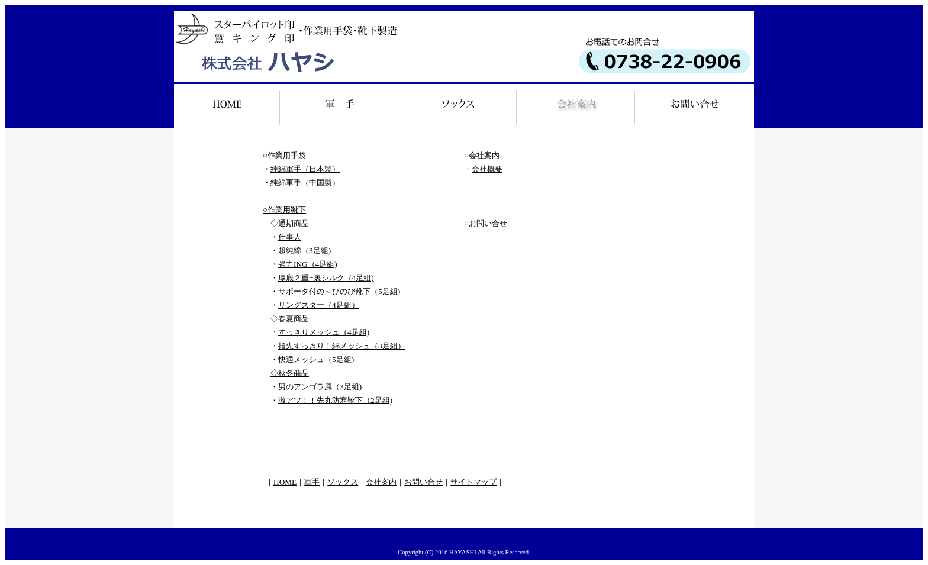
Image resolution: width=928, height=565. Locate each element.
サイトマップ (473, 481)
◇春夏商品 (289, 318)
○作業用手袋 (284, 155)
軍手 (312, 481)
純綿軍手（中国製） (305, 182)
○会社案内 (482, 155)
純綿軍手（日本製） (305, 168)
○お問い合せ (485, 223)
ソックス (342, 481)
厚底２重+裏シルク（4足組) (326, 277)
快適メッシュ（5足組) (316, 359)
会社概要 (487, 168)
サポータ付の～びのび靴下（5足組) (339, 291)
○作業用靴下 (284, 209)
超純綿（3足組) (304, 250)
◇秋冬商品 (289, 373)
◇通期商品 (289, 223)
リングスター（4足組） (318, 305)
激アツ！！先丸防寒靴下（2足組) (335, 400)
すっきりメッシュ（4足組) (323, 332)
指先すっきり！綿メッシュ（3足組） (341, 345)
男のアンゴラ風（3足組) (320, 386)
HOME (285, 481)
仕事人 (289, 237)
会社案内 (381, 481)
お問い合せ (423, 481)
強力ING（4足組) (307, 264)
